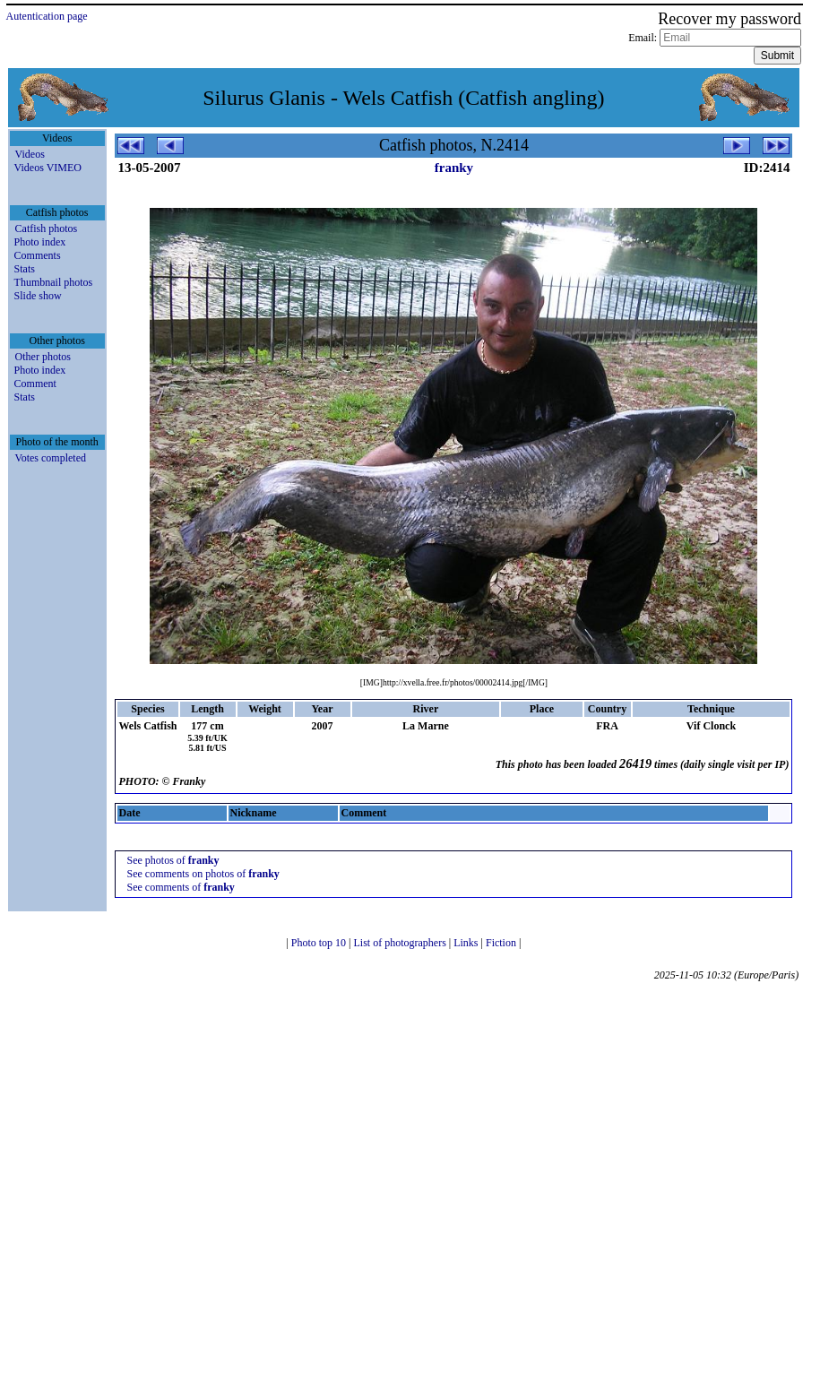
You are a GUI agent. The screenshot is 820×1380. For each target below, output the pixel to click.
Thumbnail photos (53, 282)
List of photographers (400, 942)
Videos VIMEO (48, 167)
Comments (37, 255)
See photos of (172, 860)
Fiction (502, 942)
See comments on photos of (202, 873)
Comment (35, 383)
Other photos (43, 356)
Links (466, 942)
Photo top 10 (320, 942)
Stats (24, 269)
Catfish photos (46, 228)
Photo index (40, 242)
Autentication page (47, 16)
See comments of (180, 887)
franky (454, 167)
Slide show (38, 295)
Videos (30, 154)
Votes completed (50, 458)
